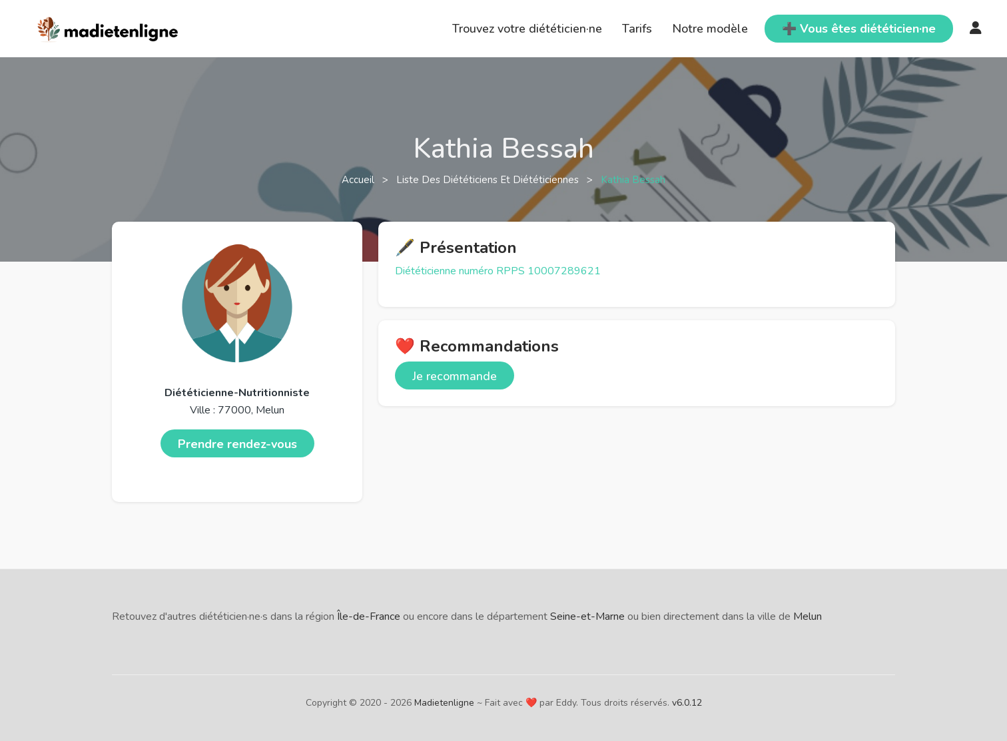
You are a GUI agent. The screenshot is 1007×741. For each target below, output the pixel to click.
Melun (807, 616)
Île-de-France (368, 616)
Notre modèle (710, 29)
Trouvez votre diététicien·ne (527, 29)
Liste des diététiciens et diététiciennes (488, 179)
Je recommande (454, 376)
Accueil (359, 179)
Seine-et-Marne (587, 616)
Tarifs (637, 29)
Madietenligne (444, 702)
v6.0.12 (687, 702)
